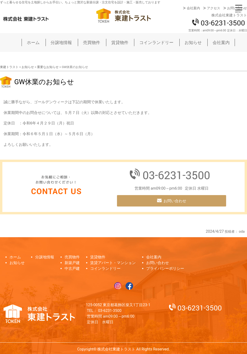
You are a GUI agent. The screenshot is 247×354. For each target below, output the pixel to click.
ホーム (33, 42)
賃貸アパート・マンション (113, 263)
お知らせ (193, 42)
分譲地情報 (61, 42)
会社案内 (193, 8)
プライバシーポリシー (165, 268)
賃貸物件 (119, 42)
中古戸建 (72, 268)
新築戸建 (72, 263)
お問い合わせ (237, 8)
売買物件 (91, 42)
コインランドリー (156, 42)
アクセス (213, 8)
